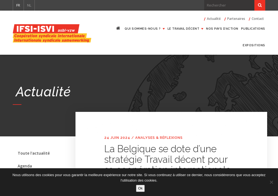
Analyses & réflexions (159, 138)
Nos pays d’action (222, 28)
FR (18, 5)
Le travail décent (184, 28)
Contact (258, 19)
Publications (253, 28)
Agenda (25, 166)
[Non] (271, 182)
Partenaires (236, 19)
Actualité (214, 19)
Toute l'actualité (34, 153)
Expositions (254, 45)
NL (29, 5)
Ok (140, 188)
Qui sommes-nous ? (143, 28)
